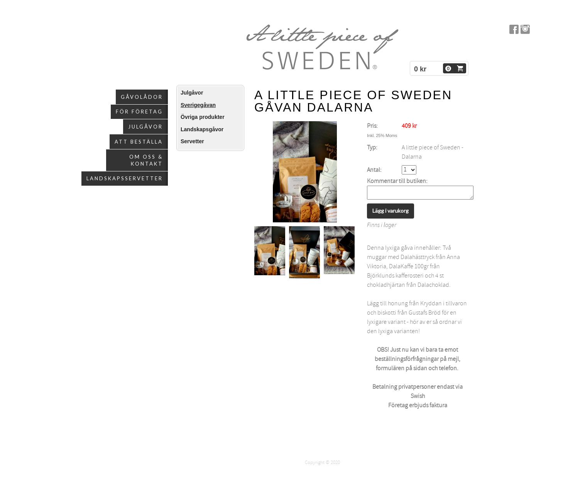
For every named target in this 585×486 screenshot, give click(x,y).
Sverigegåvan (198, 105)
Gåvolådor (142, 97)
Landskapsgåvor (202, 129)
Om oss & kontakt (146, 160)
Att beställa (139, 142)
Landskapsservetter (124, 178)
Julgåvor (145, 127)
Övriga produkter (203, 117)
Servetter (192, 141)
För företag (139, 111)
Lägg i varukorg (390, 213)
